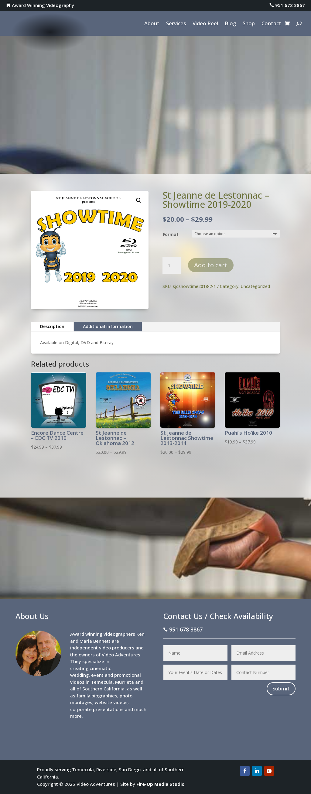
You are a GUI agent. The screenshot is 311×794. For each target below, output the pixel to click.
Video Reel (205, 24)
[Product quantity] (171, 265)
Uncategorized (255, 286)
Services (176, 24)
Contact (271, 24)
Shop (249, 24)
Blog (230, 24)
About (151, 24)
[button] (138, 200)
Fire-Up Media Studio (160, 784)
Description (52, 326)
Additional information (108, 326)
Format (171, 234)
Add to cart (210, 265)
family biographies (97, 696)
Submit (281, 688)
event (97, 675)
